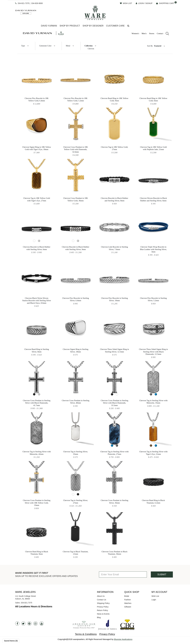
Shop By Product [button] (70, 26)
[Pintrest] (29, 623)
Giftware (127, 607)
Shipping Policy (103, 603)
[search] (166, 34)
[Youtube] (41, 623)
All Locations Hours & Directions (33, 606)
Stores (151, 33)
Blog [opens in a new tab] (99, 617)
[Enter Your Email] (123, 574)
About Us (101, 596)
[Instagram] (35, 623)
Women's (135, 33)
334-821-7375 (23, 3)
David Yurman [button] (49, 26)
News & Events (103, 614)
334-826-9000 (37, 3)
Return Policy (102, 610)
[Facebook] (17, 623)
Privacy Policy (102, 607)
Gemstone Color (45, 46)
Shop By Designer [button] (93, 26)
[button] (128, 26)
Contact (160, 33)
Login (153, 600)
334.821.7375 (26, 603)
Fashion (127, 600)
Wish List (155, 596)
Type (23, 46)
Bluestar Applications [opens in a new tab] (123, 639)
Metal (68, 46)
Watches (127, 603)
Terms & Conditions (86, 634)
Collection (89, 46)
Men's (144, 33)
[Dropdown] (49, 26)
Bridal (126, 596)
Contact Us (101, 600)
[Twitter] (23, 623)
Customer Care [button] (115, 26)
